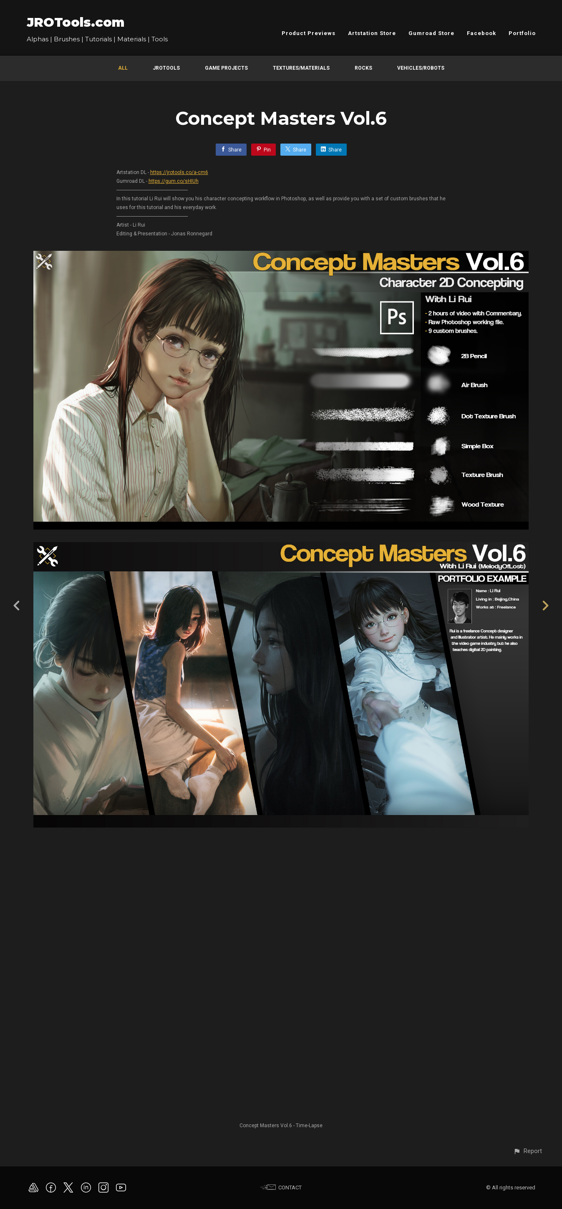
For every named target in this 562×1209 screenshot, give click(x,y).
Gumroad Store (431, 33)
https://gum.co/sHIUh (174, 181)
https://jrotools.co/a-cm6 (179, 172)
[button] (527, 1151)
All (123, 68)
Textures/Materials (301, 68)
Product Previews (308, 33)
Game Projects (226, 68)
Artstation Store (372, 33)
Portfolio (522, 33)
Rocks (363, 68)
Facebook (481, 33)
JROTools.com (75, 22)
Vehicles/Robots (420, 68)
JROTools (166, 68)
